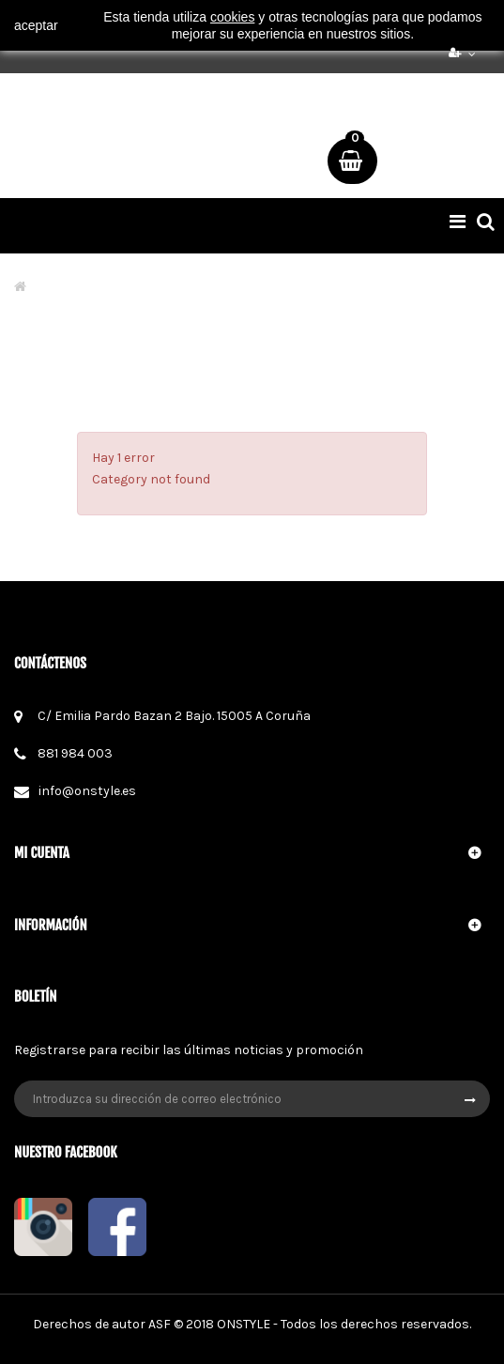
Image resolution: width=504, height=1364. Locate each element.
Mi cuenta (41, 853)
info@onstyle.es (87, 791)
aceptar (36, 25)
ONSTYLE (243, 1324)
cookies (232, 16)
